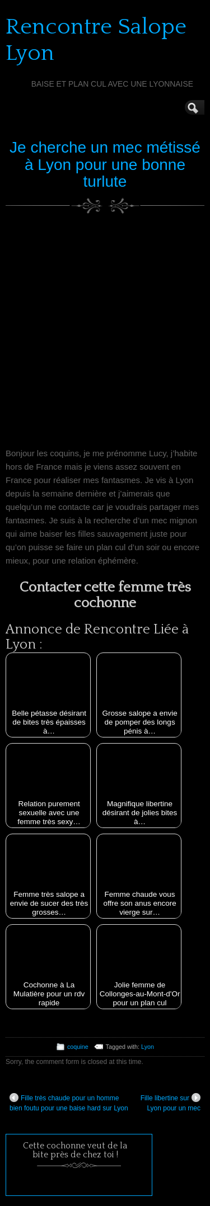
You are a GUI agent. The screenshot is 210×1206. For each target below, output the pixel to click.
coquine (77, 1046)
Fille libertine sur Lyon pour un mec (170, 1102)
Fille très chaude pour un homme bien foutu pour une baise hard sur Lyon (69, 1102)
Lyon (147, 1046)
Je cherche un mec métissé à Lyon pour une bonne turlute (105, 165)
